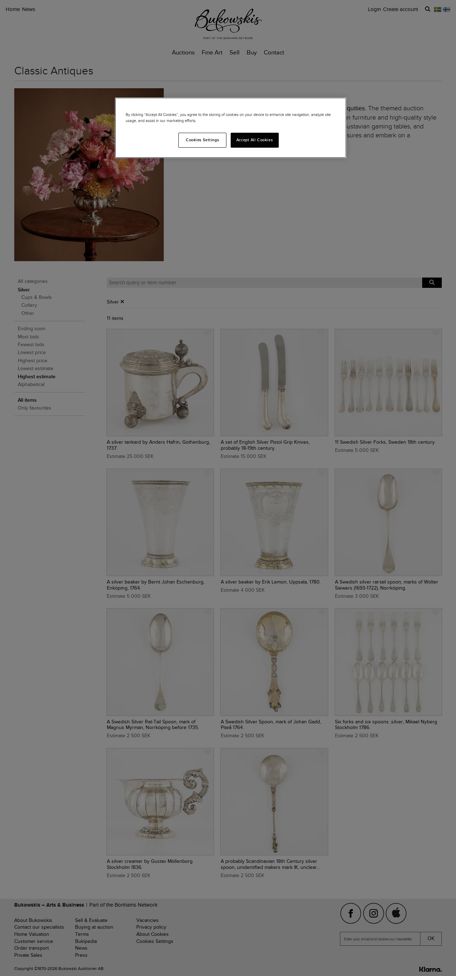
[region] (230, 127)
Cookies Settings (202, 140)
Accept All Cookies (254, 140)
